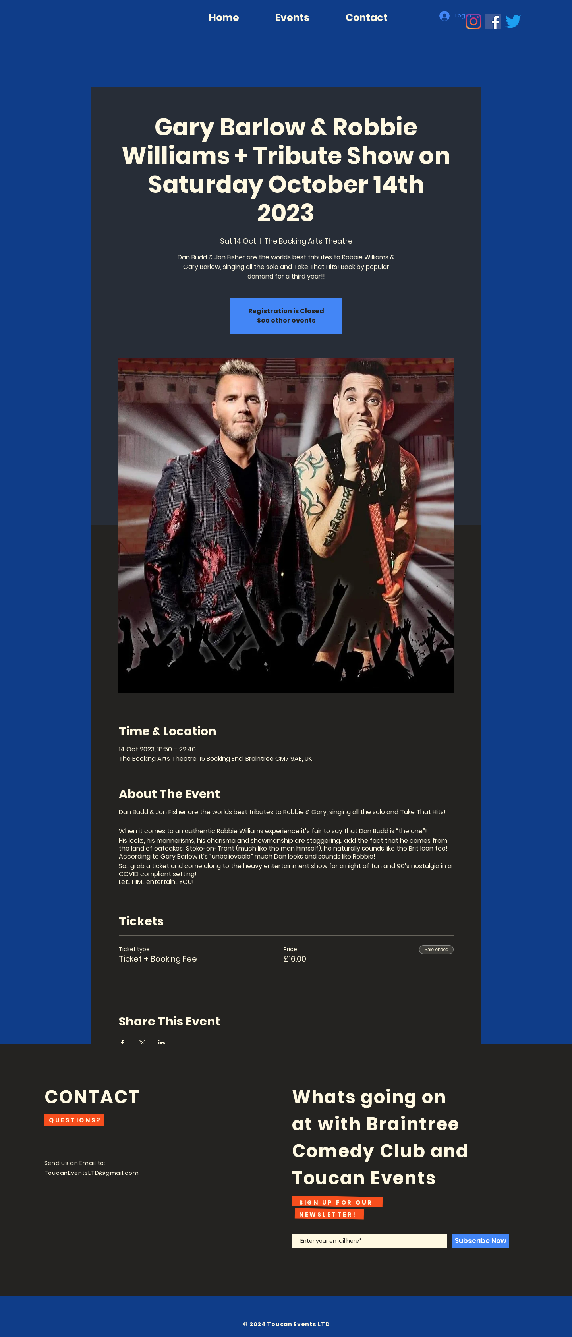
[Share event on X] (142, 1043)
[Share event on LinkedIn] (161, 1043)
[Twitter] (513, 21)
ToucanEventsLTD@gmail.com (91, 1173)
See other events (286, 320)
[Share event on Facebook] (122, 1043)
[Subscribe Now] (480, 1241)
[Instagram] (473, 21)
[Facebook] (493, 21)
